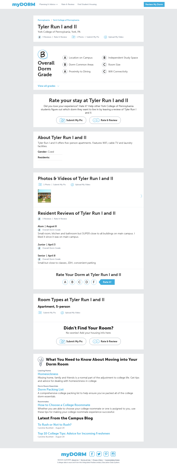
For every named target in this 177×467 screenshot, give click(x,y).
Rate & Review (67, 4)
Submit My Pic (93, 37)
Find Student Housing (87, 4)
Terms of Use (86, 460)
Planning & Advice (47, 4)
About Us (75, 460)
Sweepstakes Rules (112, 460)
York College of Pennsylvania (66, 20)
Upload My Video (116, 37)
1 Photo (77, 37)
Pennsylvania (44, 20)
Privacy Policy (98, 460)
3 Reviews (44, 37)
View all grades (46, 85)
